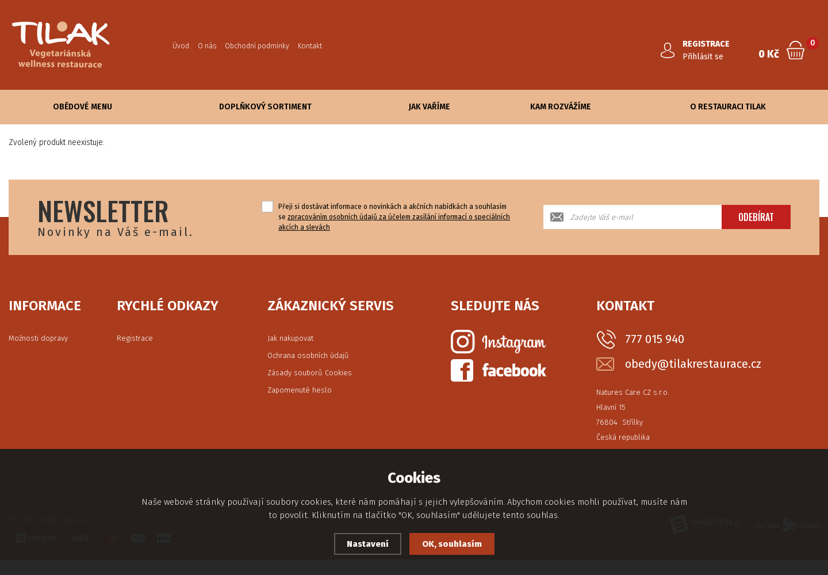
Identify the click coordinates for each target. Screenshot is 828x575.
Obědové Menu (82, 107)
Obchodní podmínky (257, 46)
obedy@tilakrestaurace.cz (693, 364)
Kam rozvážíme (560, 107)
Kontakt (310, 46)
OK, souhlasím (452, 544)
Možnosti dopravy (38, 338)
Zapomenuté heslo (299, 390)
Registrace (135, 338)
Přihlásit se (703, 57)
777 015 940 (654, 339)
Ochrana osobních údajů (308, 355)
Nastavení (368, 544)
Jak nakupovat (290, 338)
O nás (207, 46)
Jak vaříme (429, 107)
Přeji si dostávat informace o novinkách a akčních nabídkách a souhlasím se (394, 217)
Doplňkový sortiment (265, 107)
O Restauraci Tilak (728, 107)
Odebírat (756, 217)
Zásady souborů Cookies (309, 372)
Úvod (180, 46)
